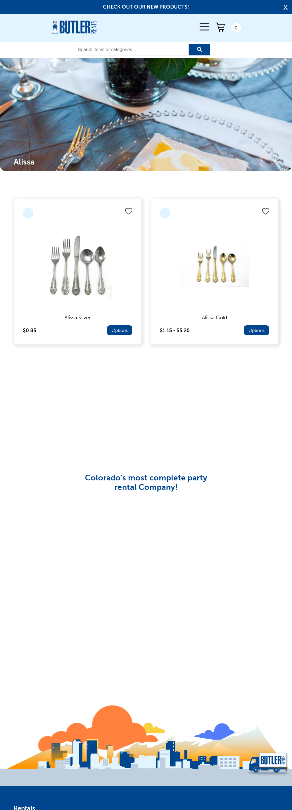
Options (119, 330)
